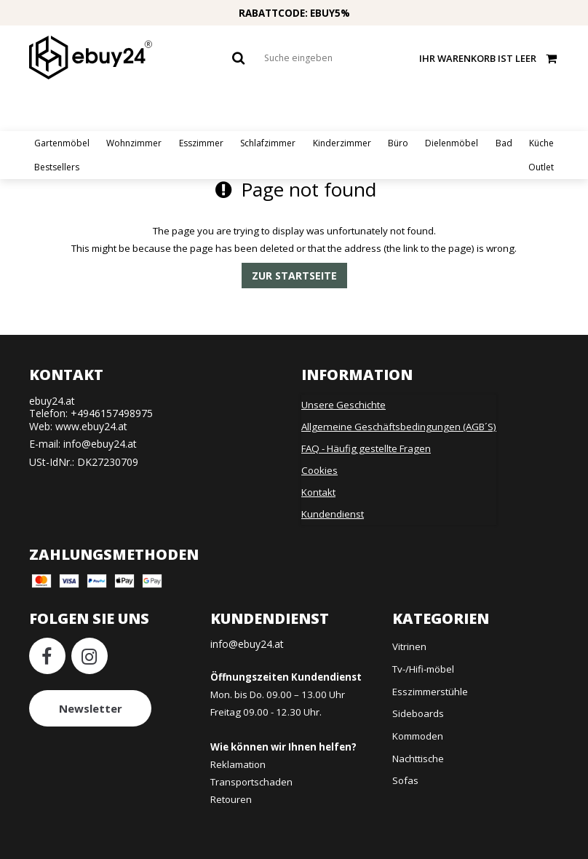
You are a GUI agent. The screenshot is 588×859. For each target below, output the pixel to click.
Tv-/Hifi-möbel (423, 669)
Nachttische (418, 758)
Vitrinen (409, 646)
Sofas (405, 780)
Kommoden (417, 736)
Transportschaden (251, 781)
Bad (504, 143)
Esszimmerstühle (430, 691)
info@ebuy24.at (100, 444)
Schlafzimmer (267, 143)
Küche (541, 143)
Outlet (541, 167)
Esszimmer (201, 143)
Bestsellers (56, 167)
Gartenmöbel (62, 143)
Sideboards (418, 713)
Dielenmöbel (451, 143)
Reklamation (238, 764)
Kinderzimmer (342, 143)
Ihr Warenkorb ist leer (489, 57)
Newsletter (90, 708)
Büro (398, 143)
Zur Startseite (294, 275)
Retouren (231, 799)
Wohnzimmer (134, 143)
